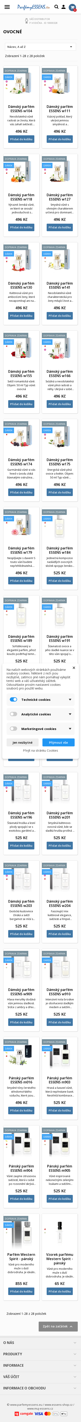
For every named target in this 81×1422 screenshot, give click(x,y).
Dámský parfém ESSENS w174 (21, 461)
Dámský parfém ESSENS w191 (60, 638)
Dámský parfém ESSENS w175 (60, 461)
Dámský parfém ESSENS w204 (60, 903)
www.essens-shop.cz (59, 1405)
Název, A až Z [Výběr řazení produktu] (40, 46)
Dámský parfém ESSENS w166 (60, 373)
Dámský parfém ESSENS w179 (21, 550)
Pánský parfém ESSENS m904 (21, 1168)
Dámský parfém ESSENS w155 (21, 373)
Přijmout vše (58, 742)
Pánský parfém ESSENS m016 (21, 1080)
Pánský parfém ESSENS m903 (59, 1080)
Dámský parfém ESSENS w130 (21, 285)
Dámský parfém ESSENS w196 (21, 815)
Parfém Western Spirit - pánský (21, 1256)
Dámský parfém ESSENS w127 (60, 197)
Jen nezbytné (22, 742)
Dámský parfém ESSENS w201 (60, 815)
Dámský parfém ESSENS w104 (21, 108)
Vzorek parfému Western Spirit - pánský (59, 1258)
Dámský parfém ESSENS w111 (60, 108)
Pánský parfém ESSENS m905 (59, 1168)
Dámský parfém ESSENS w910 (60, 991)
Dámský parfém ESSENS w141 (60, 285)
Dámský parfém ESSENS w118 (21, 197)
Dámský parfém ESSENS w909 (21, 991)
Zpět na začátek (58, 1326)
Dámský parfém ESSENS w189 (21, 638)
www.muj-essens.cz (40, 1408)
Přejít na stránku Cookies (40, 750)
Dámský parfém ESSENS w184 (60, 550)
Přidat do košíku (21, 139)
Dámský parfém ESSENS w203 (21, 903)
